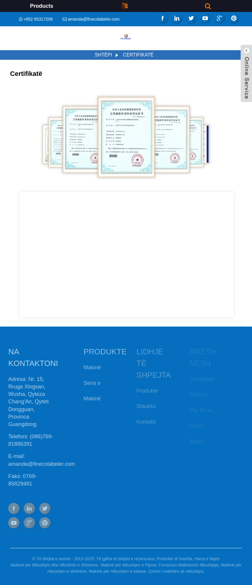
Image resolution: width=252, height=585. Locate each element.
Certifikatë (138, 54)
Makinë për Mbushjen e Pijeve (129, 565)
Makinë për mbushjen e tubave (117, 571)
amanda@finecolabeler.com (94, 19)
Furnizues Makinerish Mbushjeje (189, 565)
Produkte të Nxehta (174, 558)
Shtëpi (103, 54)
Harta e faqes (207, 558)
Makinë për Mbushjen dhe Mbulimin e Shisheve (54, 565)
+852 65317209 (38, 19)
